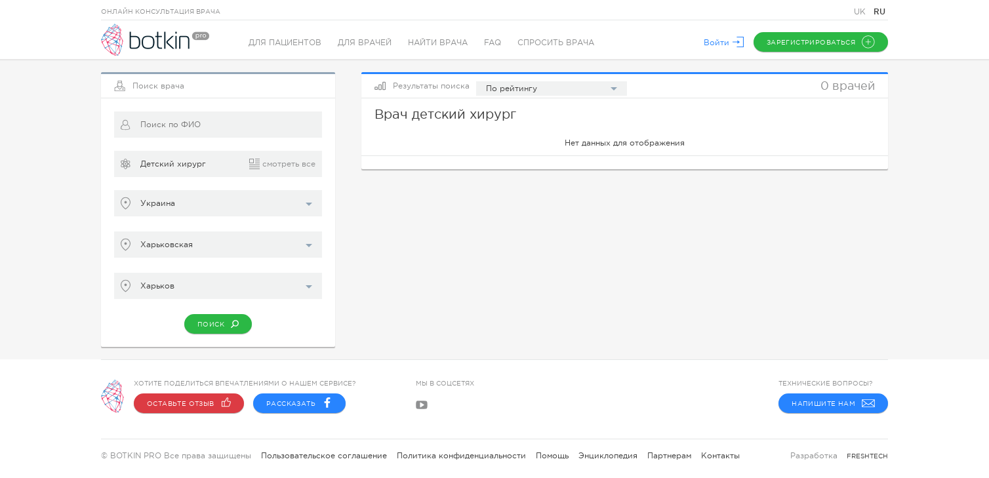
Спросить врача (555, 42)
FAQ (492, 42)
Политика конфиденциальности (461, 455)
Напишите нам (833, 403)
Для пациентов (285, 42)
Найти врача (438, 42)
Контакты (720, 455)
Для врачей (365, 42)
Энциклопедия (607, 455)
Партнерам (669, 455)
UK (861, 11)
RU (879, 11)
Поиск (218, 324)
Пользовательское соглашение (324, 455)
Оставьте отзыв (189, 403)
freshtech (867, 456)
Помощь (552, 455)
